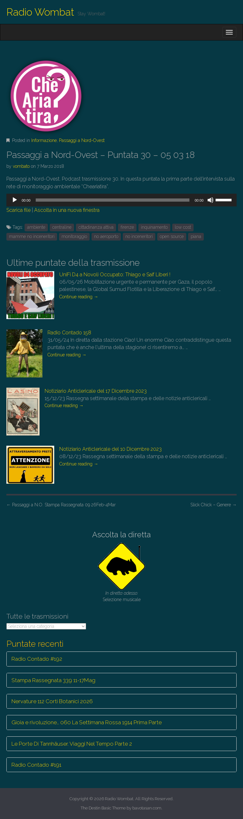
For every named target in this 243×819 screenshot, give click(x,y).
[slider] (113, 200)
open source (172, 236)
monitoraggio (74, 236)
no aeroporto (106, 236)
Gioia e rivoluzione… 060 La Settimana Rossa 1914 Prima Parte (86, 722)
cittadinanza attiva (96, 227)
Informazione (44, 140)
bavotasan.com (146, 808)
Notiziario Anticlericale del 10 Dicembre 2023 (110, 449)
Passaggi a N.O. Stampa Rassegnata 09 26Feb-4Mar (61, 504)
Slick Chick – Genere (213, 504)
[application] (121, 200)
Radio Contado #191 (36, 765)
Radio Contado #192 (36, 659)
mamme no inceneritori (32, 236)
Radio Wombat (40, 12)
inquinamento (154, 227)
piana (196, 236)
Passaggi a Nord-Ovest (82, 140)
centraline (61, 227)
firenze (127, 227)
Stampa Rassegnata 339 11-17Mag (53, 680)
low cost (183, 227)
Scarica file (18, 210)
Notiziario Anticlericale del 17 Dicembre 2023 (96, 391)
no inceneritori (139, 236)
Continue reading (78, 296)
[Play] (14, 200)
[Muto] (210, 200)
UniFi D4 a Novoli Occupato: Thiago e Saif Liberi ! (114, 275)
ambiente (36, 227)
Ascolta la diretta (121, 534)
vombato (21, 166)
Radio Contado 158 (69, 333)
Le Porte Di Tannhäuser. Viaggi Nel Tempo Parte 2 (71, 744)
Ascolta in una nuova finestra (66, 210)
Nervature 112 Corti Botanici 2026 (52, 701)
